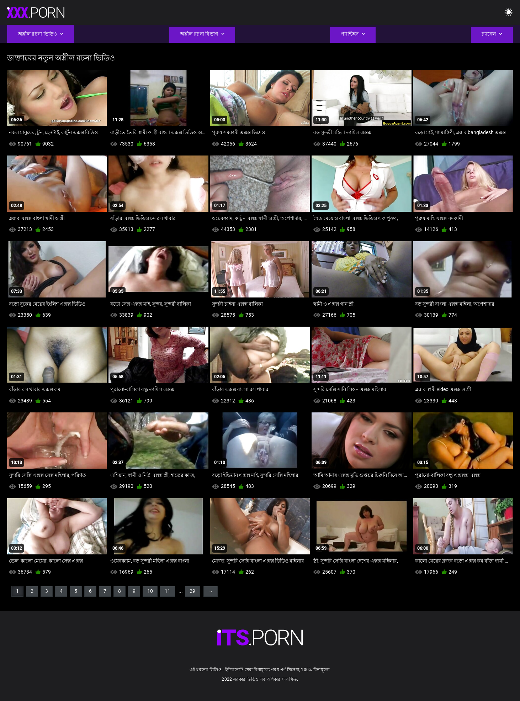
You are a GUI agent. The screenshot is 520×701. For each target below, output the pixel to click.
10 (150, 591)
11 (167, 591)
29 (192, 591)
